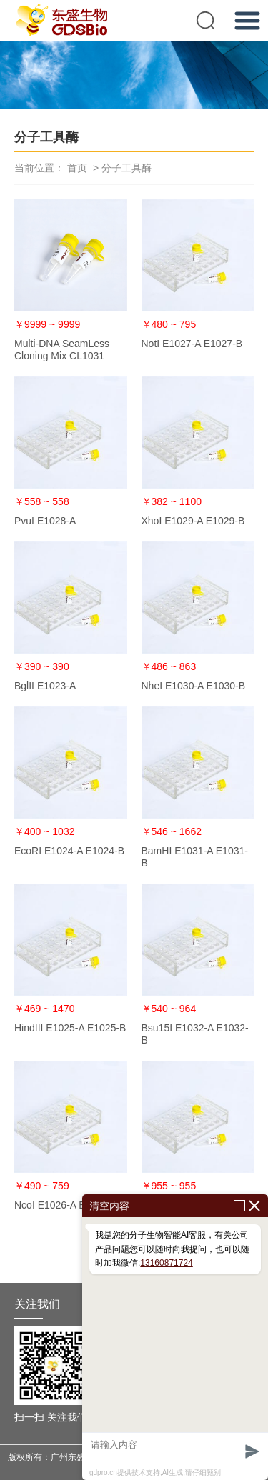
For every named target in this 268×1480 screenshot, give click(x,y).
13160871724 (166, 1263)
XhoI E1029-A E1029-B (193, 520)
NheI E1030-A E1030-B (194, 685)
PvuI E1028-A (45, 520)
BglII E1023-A (45, 685)
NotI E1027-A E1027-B (192, 343)
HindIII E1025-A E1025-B (70, 1028)
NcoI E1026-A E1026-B (66, 1205)
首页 (77, 168)
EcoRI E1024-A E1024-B (69, 850)
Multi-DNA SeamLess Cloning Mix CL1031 (61, 349)
